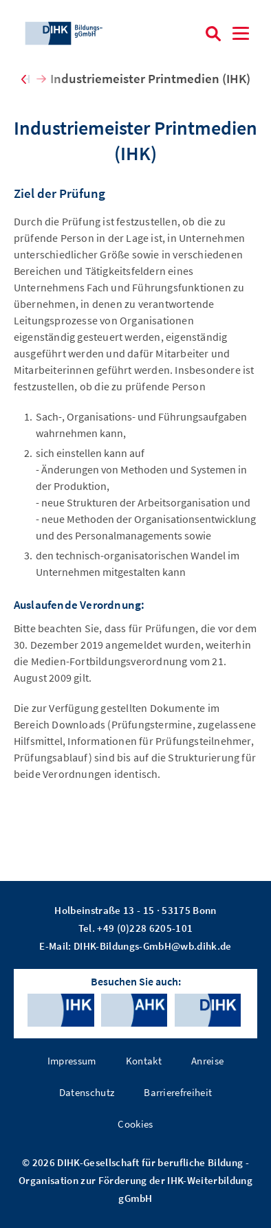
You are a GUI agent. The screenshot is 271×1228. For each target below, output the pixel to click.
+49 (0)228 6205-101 (145, 928)
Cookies (135, 1123)
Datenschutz (87, 1092)
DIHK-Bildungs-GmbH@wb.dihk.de (153, 945)
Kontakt (144, 1060)
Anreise (207, 1060)
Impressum (71, 1060)
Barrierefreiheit (178, 1092)
